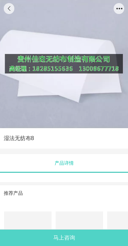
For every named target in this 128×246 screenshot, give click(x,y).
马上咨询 (64, 237)
